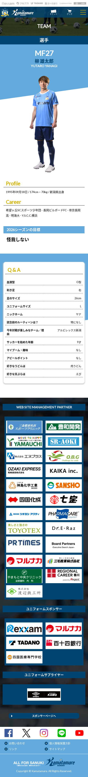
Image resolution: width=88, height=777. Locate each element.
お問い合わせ (17, 743)
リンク (13, 749)
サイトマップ (57, 749)
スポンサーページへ (44, 715)
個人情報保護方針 (59, 743)
